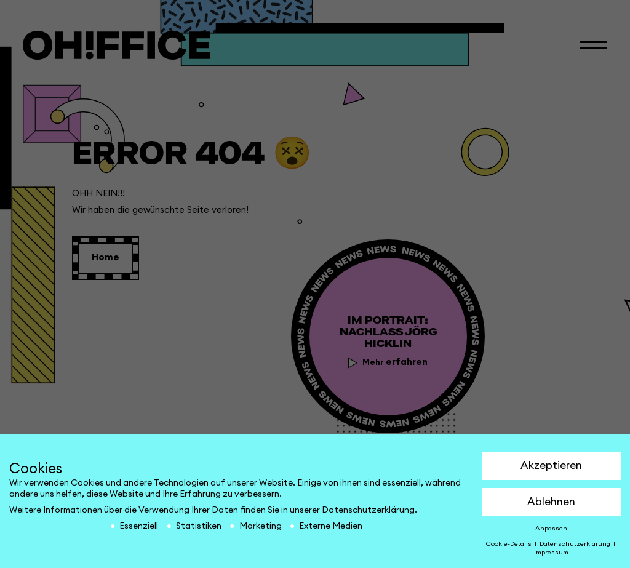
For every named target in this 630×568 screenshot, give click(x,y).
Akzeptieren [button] (551, 465)
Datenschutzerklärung (368, 510)
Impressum (551, 553)
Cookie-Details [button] (509, 544)
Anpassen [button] (551, 529)
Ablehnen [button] (551, 502)
